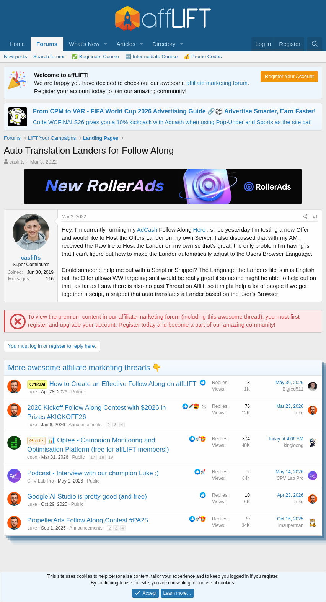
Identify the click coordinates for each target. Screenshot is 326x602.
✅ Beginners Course (95, 56)
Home (17, 44)
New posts (15, 56)
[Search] (314, 44)
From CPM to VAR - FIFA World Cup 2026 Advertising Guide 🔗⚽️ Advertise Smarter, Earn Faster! (174, 111)
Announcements (85, 424)
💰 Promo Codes (203, 56)
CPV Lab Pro (40, 481)
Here (199, 229)
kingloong (293, 445)
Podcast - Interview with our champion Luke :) (93, 473)
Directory (164, 44)
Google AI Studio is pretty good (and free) (87, 496)
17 (92, 457)
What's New (84, 44)
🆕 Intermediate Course (151, 56)
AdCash (147, 229)
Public (77, 391)
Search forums (49, 56)
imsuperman (290, 525)
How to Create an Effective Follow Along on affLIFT (123, 384)
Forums (46, 44)
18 (101, 457)
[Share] (305, 217)
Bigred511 (292, 389)
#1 (315, 216)
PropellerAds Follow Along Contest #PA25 (87, 520)
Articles (125, 44)
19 (110, 457)
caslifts (17, 162)
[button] (105, 44)
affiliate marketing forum (217, 83)
